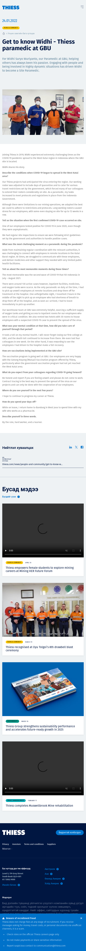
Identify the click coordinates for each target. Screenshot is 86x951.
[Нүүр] (10, 4)
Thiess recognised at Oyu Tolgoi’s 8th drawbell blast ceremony (39, 648)
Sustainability (12, 721)
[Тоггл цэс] (82, 6)
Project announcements (15, 800)
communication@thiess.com (51, 946)
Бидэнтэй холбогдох (70, 832)
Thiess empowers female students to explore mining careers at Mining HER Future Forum (40, 569)
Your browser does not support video (43, 530)
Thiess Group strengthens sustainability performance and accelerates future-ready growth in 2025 (40, 728)
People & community (11, 27)
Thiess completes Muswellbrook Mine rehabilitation (39, 805)
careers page (47, 934)
